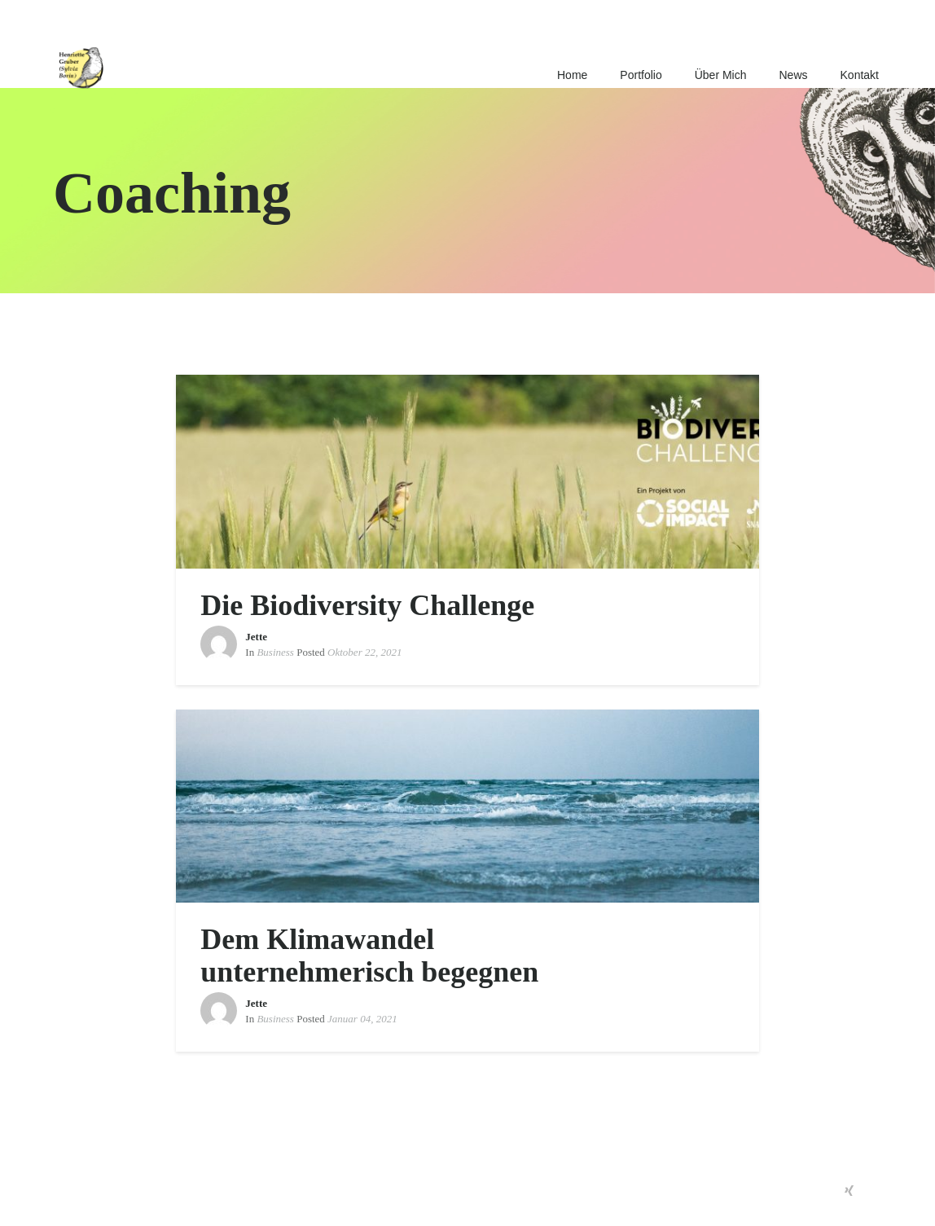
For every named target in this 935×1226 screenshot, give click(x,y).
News (793, 74)
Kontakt (860, 74)
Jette (256, 637)
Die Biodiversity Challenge (367, 605)
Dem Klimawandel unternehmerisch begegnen (369, 955)
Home (572, 74)
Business (275, 652)
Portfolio (640, 74)
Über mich (721, 74)
